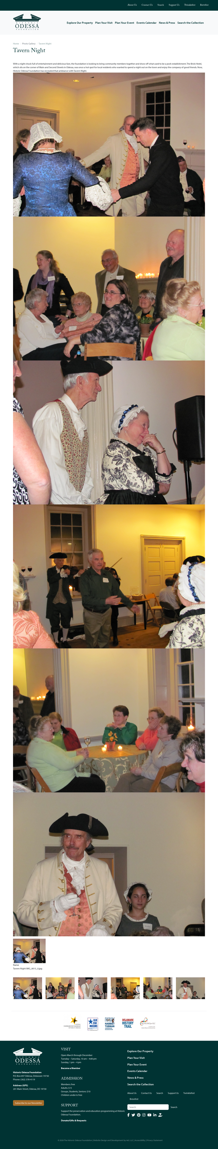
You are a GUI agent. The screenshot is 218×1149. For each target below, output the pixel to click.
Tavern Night (45, 43)
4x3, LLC (129, 1140)
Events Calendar (147, 22)
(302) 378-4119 (27, 1079)
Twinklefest (189, 5)
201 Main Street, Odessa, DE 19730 (29, 1088)
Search (160, 5)
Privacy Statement (155, 1140)
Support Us (174, 5)
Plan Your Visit (104, 22)
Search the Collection (190, 22)
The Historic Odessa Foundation (78, 1140)
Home (16, 43)
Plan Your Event (124, 22)
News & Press (167, 22)
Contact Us (147, 5)
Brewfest (204, 5)
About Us (132, 5)
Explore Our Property (80, 22)
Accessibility (140, 1140)
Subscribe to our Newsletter (28, 1102)
